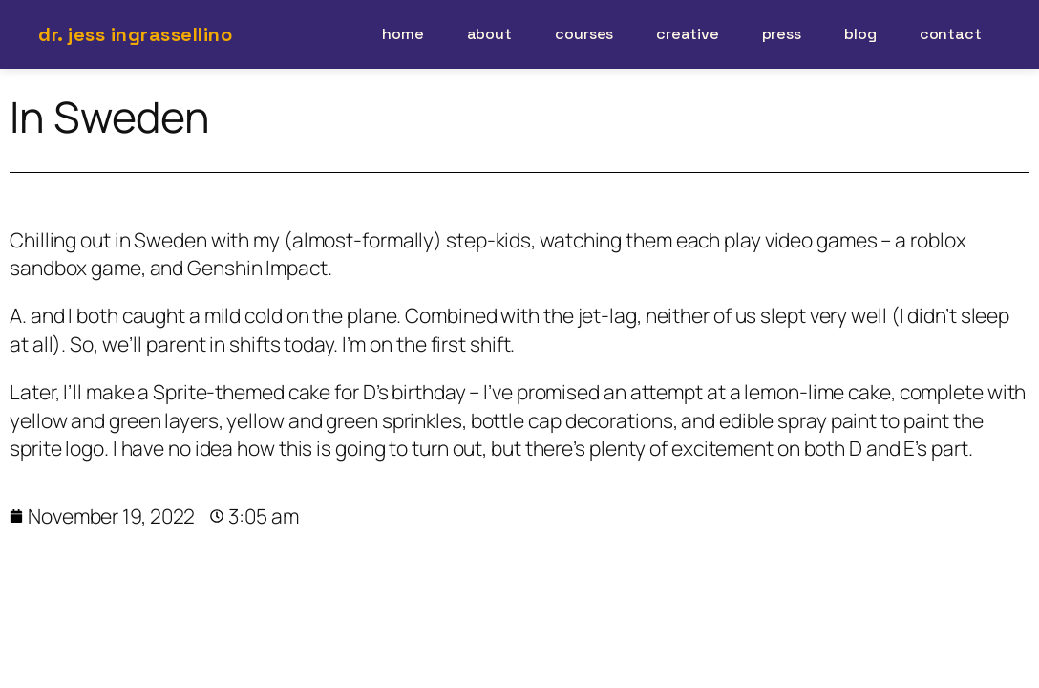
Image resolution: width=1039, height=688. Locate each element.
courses (584, 34)
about (490, 34)
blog (860, 34)
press (782, 34)
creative (687, 34)
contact (951, 34)
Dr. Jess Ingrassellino (135, 34)
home (403, 34)
